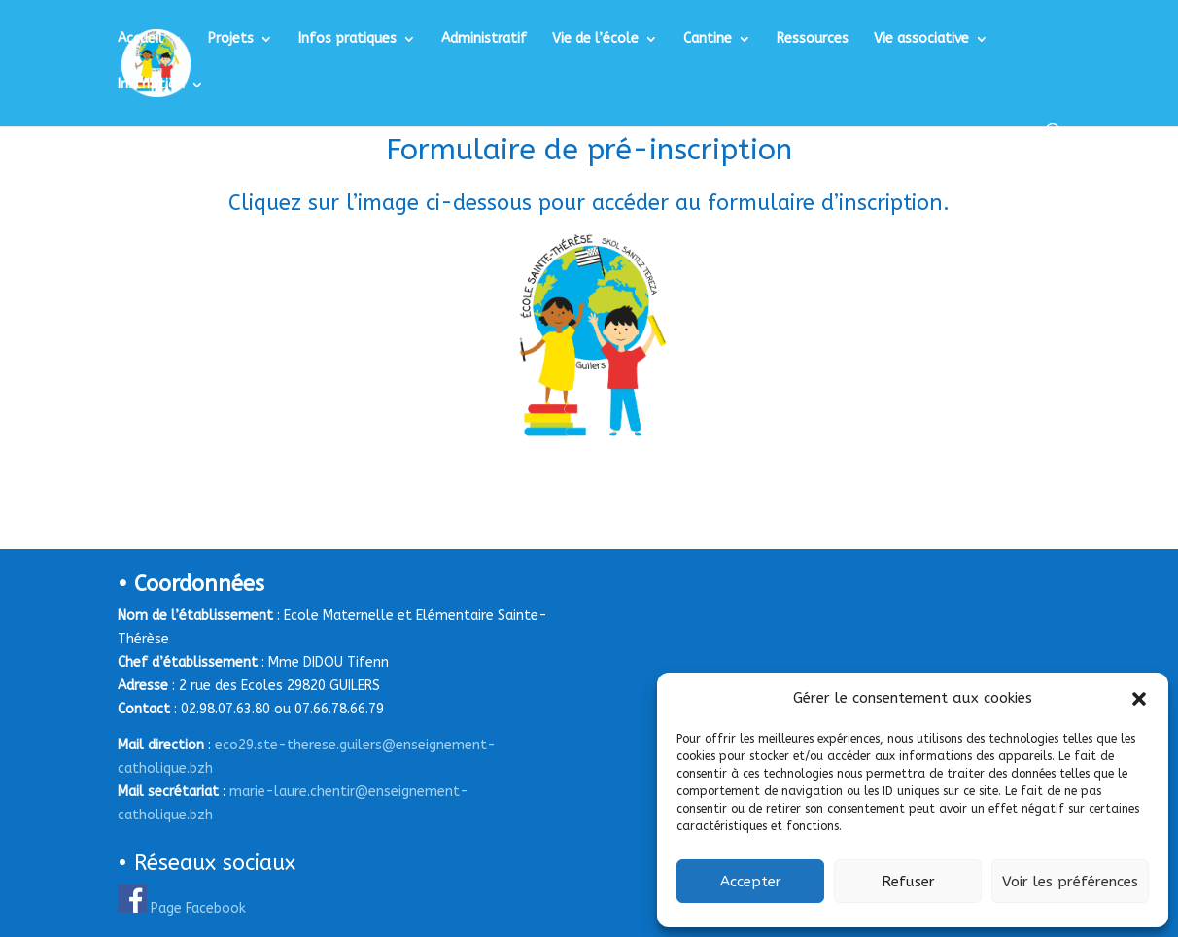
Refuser (908, 881)
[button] (1139, 699)
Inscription (151, 85)
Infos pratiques (347, 39)
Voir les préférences (1070, 881)
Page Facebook (198, 908)
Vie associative (921, 39)
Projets (231, 39)
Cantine (707, 39)
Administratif (484, 39)
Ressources (813, 39)
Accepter (750, 881)
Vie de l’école (595, 39)
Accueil (140, 39)
